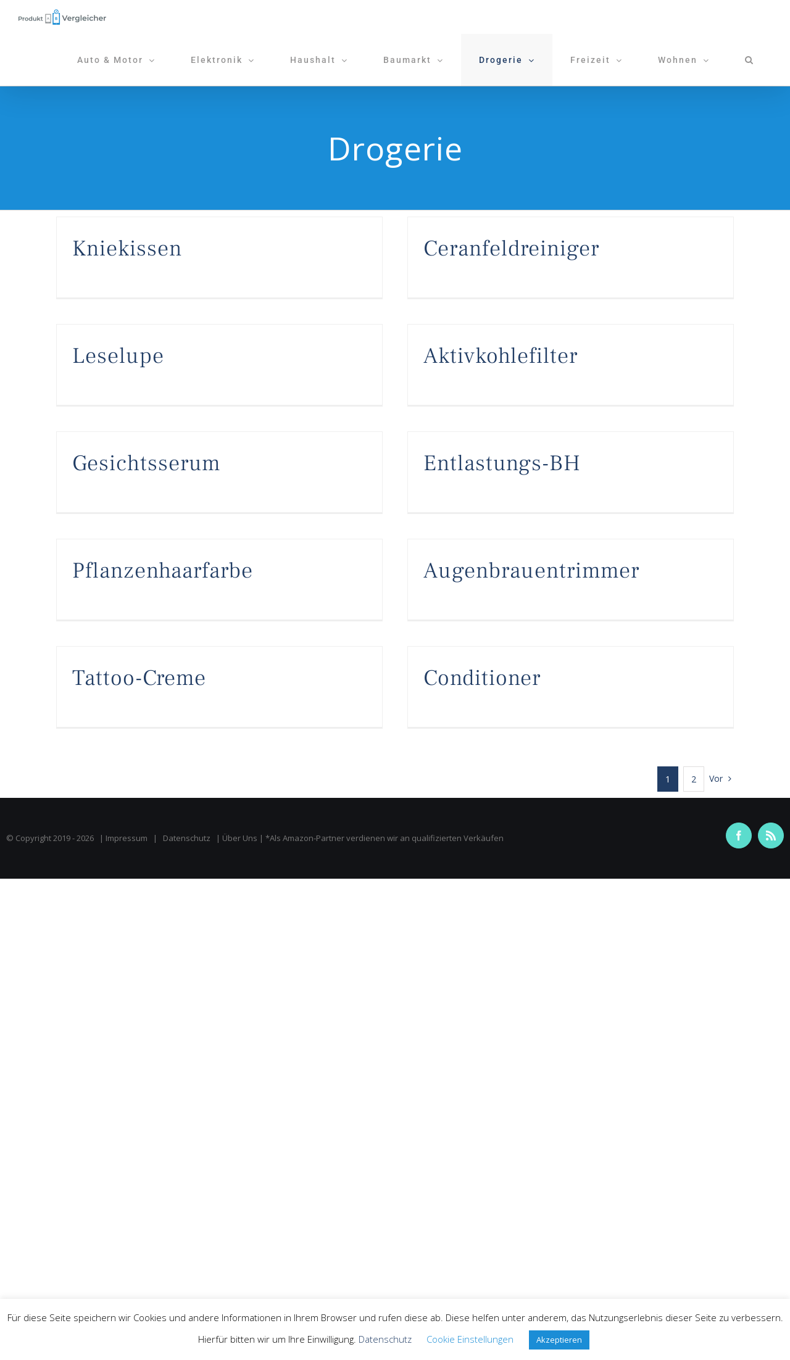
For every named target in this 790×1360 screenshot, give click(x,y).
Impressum (127, 838)
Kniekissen (127, 248)
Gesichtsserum (146, 463)
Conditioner (482, 678)
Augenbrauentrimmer (531, 571)
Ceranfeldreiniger (511, 248)
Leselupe (118, 356)
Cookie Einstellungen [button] (470, 1339)
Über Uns (239, 838)
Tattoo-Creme (139, 678)
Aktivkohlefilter (500, 356)
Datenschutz (186, 838)
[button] (749, 60)
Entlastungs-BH (502, 463)
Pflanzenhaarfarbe (162, 571)
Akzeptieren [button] (559, 1339)
